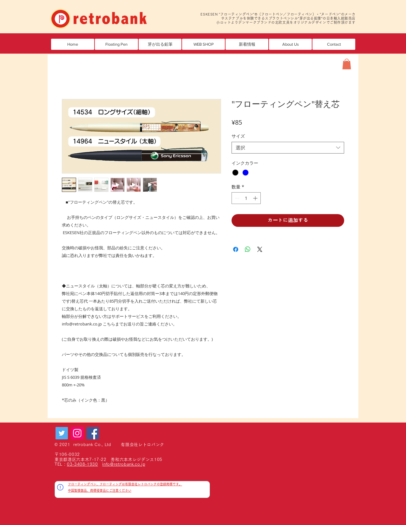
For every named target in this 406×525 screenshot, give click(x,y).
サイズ (238, 136)
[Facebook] (93, 433)
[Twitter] (62, 433)
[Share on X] (260, 249)
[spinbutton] (246, 198)
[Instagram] (77, 433)
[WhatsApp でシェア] (248, 249)
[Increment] (256, 198)
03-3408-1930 (82, 464)
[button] (160, 44)
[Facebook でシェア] (235, 249)
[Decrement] (236, 198)
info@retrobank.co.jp (123, 464)
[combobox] (288, 148)
